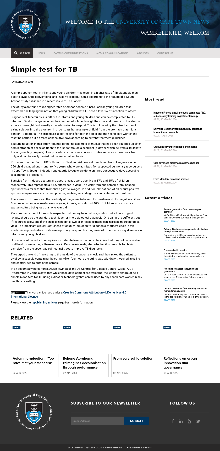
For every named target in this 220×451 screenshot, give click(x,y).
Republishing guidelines (139, 447)
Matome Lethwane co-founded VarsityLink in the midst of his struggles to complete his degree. (185, 255)
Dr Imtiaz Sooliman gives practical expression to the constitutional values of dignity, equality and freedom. (186, 295)
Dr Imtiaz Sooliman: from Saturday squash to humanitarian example (177, 131)
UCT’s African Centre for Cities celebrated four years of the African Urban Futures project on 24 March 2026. (186, 276)
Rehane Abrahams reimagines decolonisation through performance (186, 230)
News (41, 53)
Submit (136, 421)
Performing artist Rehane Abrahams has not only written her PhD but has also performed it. (185, 236)
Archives (143, 53)
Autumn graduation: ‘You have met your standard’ (182, 210)
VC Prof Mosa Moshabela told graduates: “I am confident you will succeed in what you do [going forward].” (186, 216)
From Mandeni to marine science (171, 179)
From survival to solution (175, 250)
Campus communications (70, 53)
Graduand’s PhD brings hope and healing (175, 146)
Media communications (112, 53)
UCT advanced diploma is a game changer (176, 163)
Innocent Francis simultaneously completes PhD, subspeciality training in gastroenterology (179, 114)
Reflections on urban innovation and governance (181, 270)
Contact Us (165, 53)
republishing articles (44, 302)
